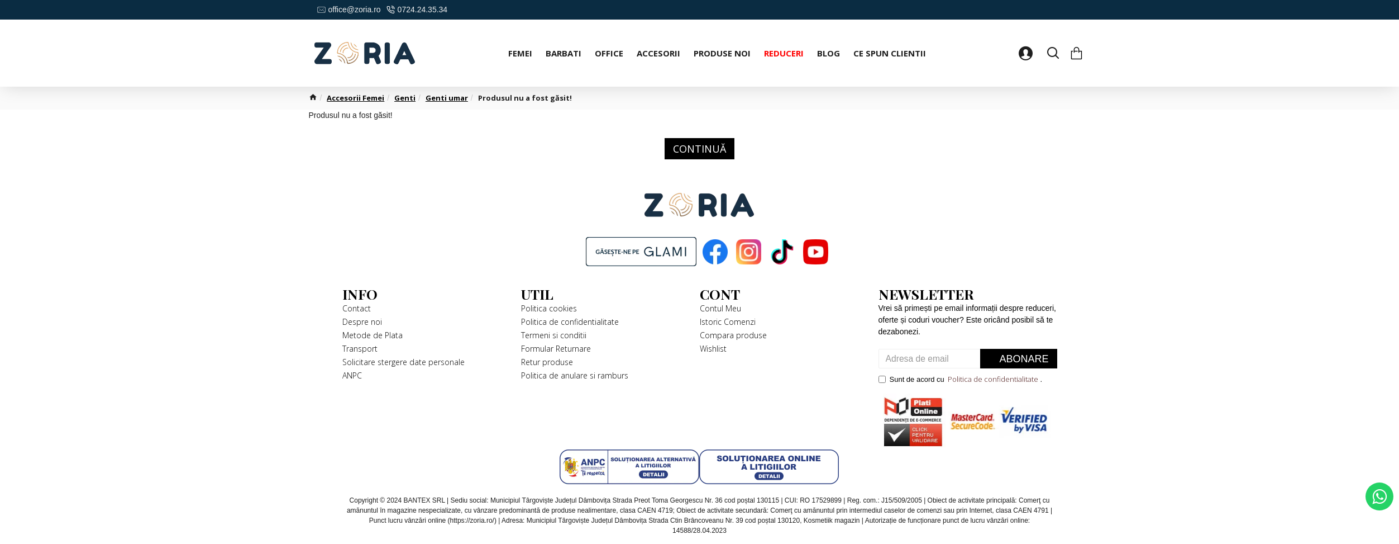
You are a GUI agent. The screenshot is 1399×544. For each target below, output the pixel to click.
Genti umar (447, 98)
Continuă (699, 148)
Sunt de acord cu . (960, 379)
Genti (405, 98)
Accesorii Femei (355, 98)
